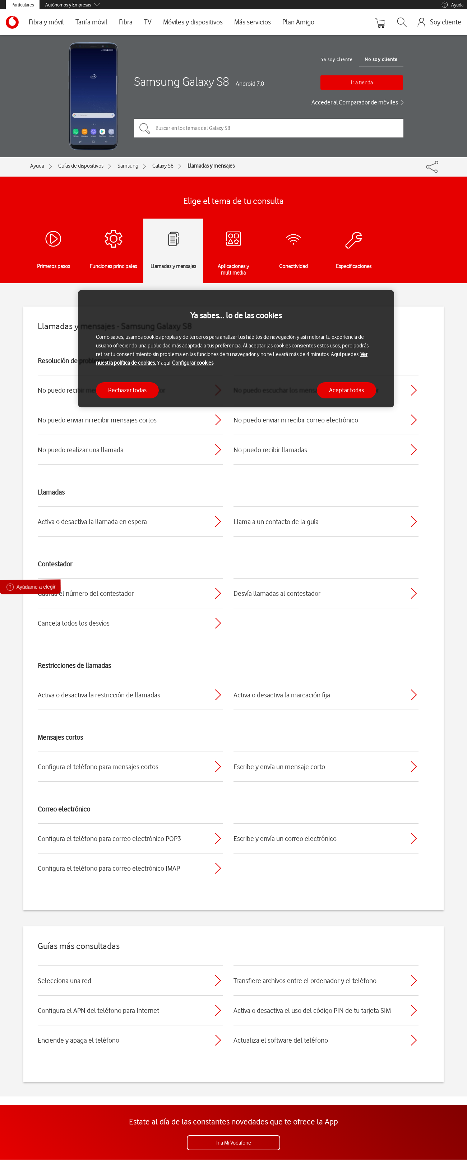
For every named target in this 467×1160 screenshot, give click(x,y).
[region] (236, 348)
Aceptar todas (346, 390)
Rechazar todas (127, 390)
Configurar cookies (192, 363)
